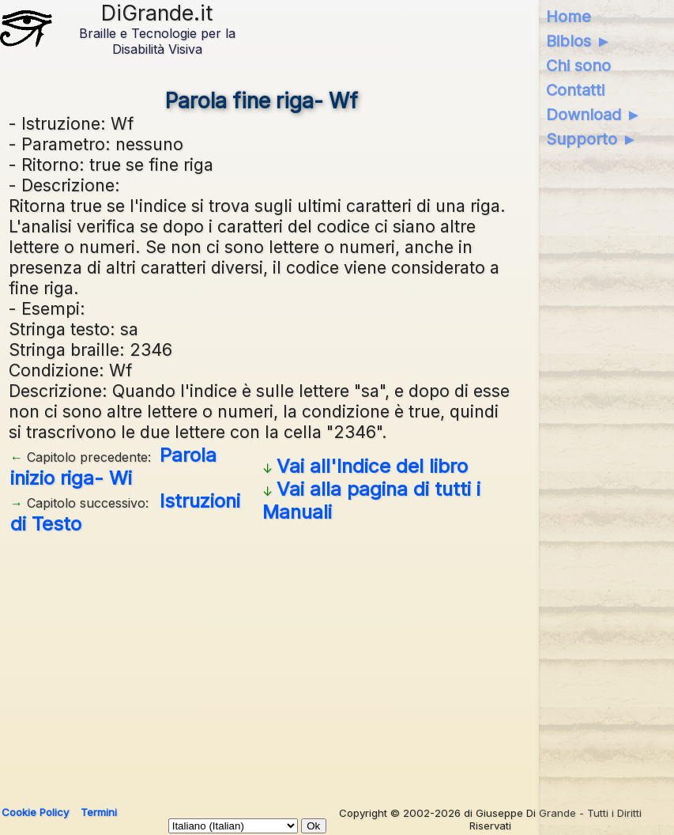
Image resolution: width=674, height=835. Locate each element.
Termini (99, 812)
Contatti (575, 90)
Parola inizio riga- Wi (113, 466)
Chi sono (578, 65)
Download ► (594, 114)
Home (568, 16)
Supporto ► (592, 139)
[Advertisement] (262, 664)
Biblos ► (579, 41)
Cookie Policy (35, 812)
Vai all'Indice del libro (372, 466)
